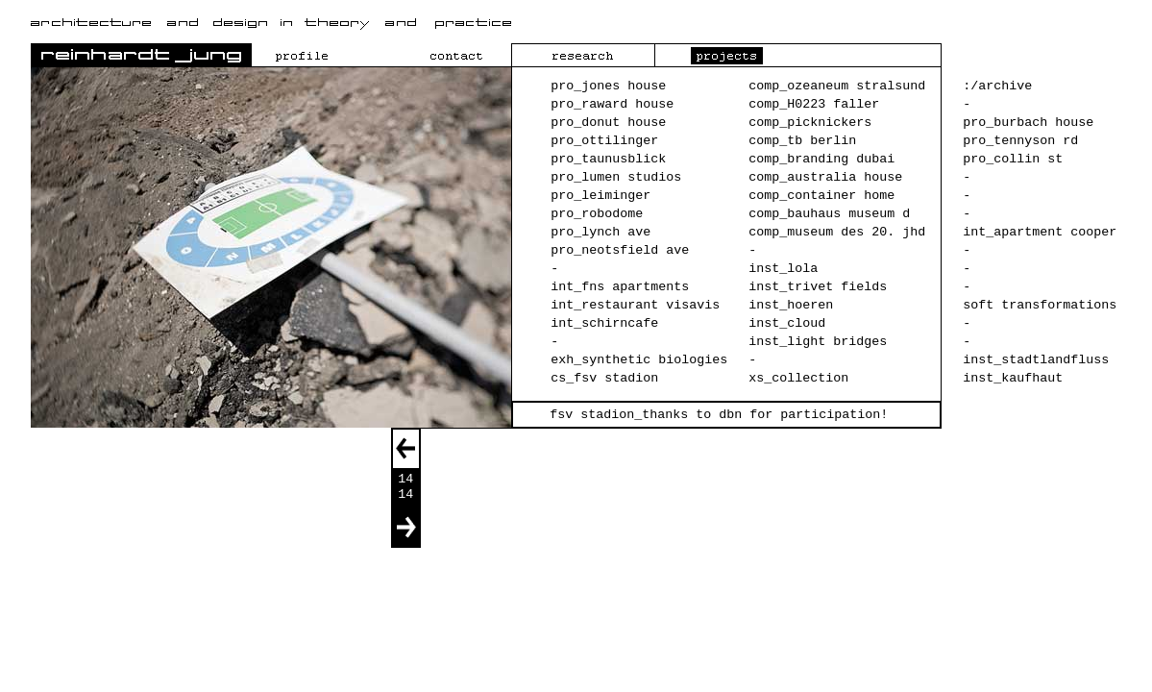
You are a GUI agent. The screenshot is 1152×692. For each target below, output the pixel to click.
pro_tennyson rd (1020, 141)
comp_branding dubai (821, 159)
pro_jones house (608, 86)
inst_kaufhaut (1013, 378)
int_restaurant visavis (635, 305)
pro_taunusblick (608, 159)
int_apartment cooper (1039, 232)
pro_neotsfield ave (620, 250)
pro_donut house (608, 122)
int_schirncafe (604, 323)
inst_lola (783, 268)
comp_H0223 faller (813, 104)
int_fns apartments (620, 287)
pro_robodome (597, 214)
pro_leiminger (600, 195)
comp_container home (821, 195)
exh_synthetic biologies (639, 360)
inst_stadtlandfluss (1036, 360)
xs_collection (798, 378)
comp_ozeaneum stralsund (836, 86)
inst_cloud (786, 323)
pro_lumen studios (616, 177)
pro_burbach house (1028, 122)
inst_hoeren (790, 305)
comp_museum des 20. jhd (836, 232)
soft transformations (1039, 305)
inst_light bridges (817, 341)
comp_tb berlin (802, 141)
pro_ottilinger (604, 141)
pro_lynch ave (600, 232)
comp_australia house (825, 177)
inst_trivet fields (817, 287)
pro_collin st (1013, 159)
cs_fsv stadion (604, 378)
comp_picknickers (809, 122)
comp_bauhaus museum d (829, 214)
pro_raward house (612, 104)
